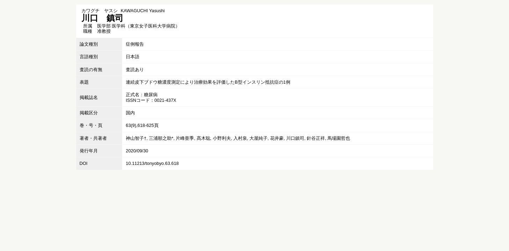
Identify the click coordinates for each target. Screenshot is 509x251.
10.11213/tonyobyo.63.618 (152, 163)
